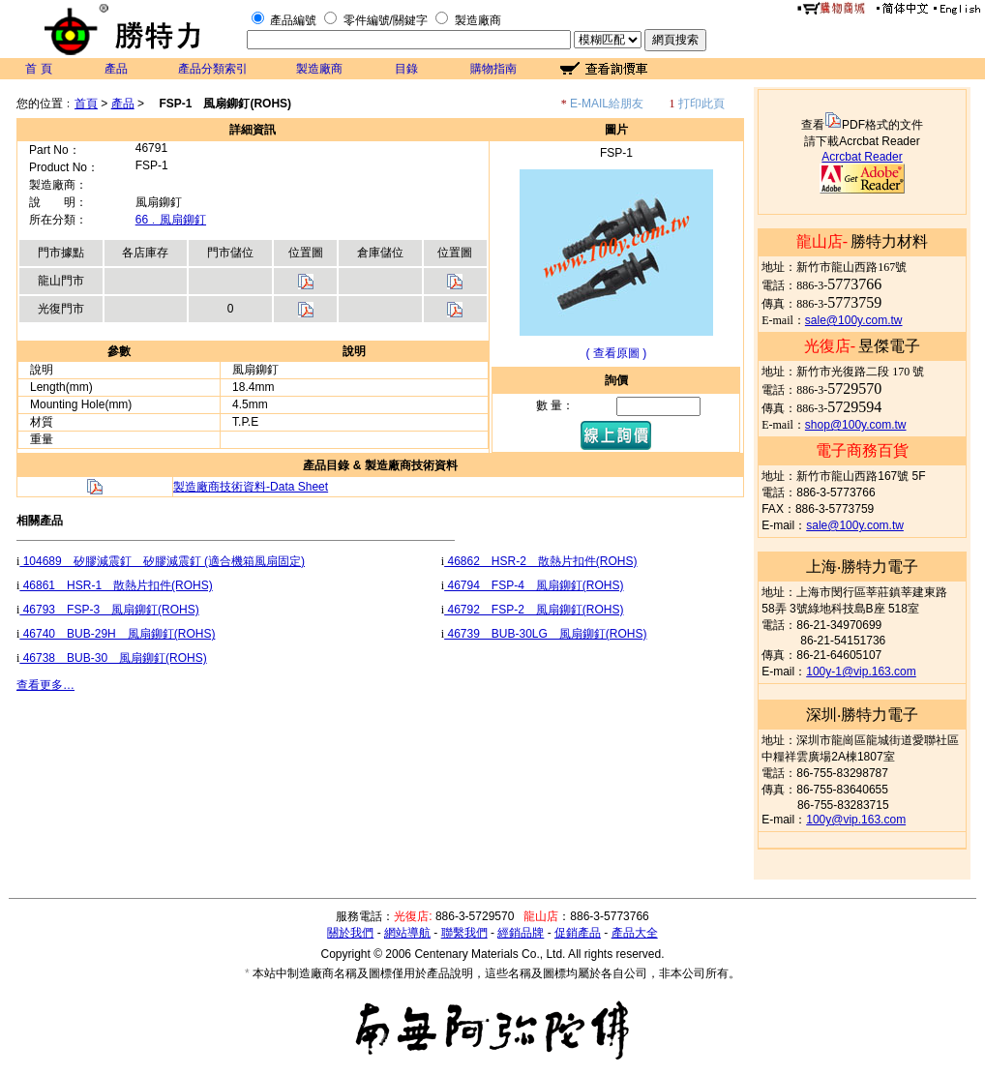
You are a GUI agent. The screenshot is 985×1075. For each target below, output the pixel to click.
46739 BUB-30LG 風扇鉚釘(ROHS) (545, 634)
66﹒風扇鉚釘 (170, 219)
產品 (116, 68)
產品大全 (635, 933)
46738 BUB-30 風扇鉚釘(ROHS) (112, 658)
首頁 (86, 103)
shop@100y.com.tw (856, 425)
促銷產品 (577, 933)
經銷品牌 (520, 933)
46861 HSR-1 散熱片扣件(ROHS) (115, 585)
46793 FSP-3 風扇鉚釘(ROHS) (108, 609)
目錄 (406, 68)
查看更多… (45, 685)
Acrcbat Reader (861, 157)
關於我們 (350, 933)
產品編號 (293, 20)
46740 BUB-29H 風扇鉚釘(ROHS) (117, 634)
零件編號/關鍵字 (385, 20)
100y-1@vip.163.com (861, 671)
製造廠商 (478, 20)
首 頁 (38, 68)
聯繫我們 (464, 933)
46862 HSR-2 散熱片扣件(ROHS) (540, 561)
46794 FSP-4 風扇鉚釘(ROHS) (533, 585)
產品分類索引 (213, 68)
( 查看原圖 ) (616, 353)
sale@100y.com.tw (854, 320)
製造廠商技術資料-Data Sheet (250, 486)
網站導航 (407, 933)
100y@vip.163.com (856, 819)
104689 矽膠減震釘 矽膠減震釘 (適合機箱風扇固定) (162, 561)
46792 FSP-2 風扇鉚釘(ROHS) (533, 609)
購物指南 (493, 68)
